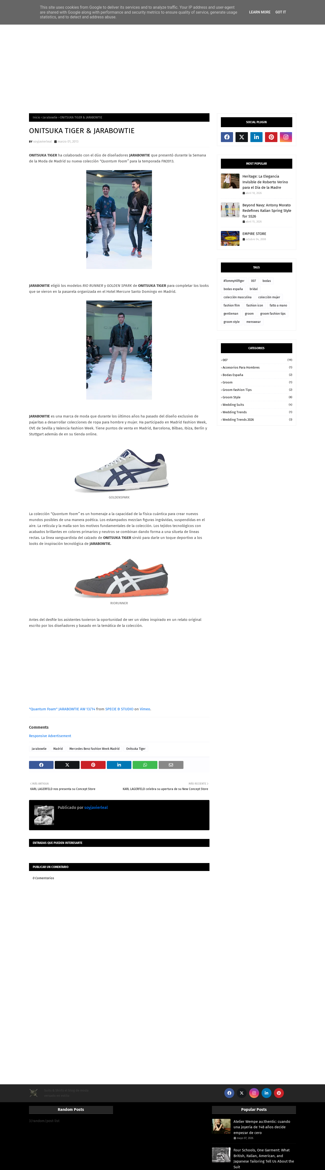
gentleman (231, 313)
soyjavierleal (42, 141)
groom (249, 313)
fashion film (232, 305)
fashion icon (254, 305)
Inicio (36, 117)
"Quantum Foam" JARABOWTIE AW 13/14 (62, 709)
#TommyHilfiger (234, 281)
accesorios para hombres (257, 367)
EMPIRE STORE (254, 233)
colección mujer (269, 297)
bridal (254, 289)
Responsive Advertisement (50, 736)
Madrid (58, 749)
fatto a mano (278, 305)
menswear (253, 322)
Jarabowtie (50, 117)
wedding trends (257, 412)
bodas (267, 281)
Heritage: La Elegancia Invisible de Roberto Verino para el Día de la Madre (265, 182)
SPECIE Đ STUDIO (119, 709)
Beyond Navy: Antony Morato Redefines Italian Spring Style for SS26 (266, 211)
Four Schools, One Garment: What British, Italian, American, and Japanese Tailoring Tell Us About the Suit (264, 1158)
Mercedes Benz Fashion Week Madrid (94, 749)
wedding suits (257, 405)
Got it (280, 12)
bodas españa (233, 289)
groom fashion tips (273, 313)
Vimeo (145, 709)
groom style (232, 322)
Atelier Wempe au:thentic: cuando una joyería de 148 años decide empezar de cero (262, 1127)
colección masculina (238, 297)
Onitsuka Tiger (136, 749)
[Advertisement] (162, 68)
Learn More (259, 12)
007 (253, 281)
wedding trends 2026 (257, 419)
